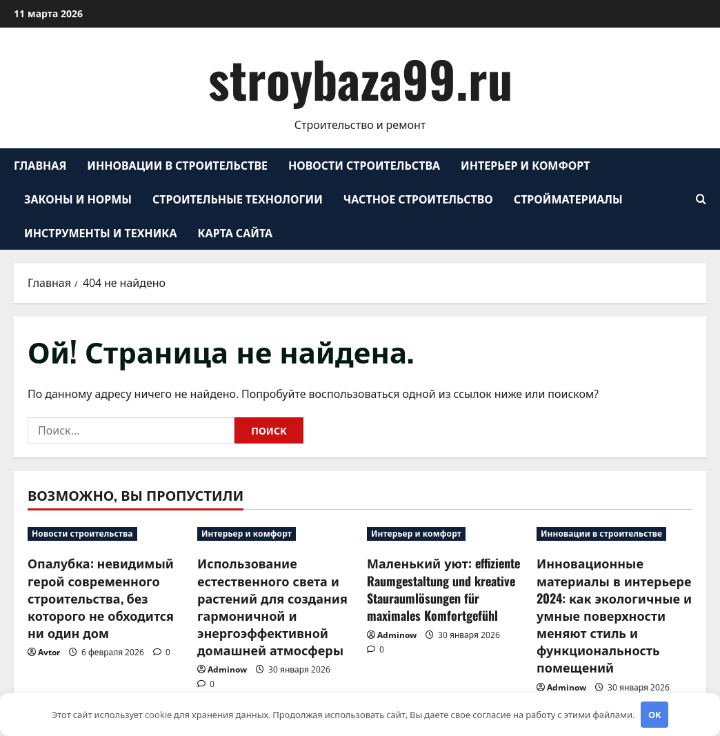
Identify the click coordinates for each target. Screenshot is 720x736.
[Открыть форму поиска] (701, 199)
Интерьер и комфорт (525, 165)
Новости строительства (364, 165)
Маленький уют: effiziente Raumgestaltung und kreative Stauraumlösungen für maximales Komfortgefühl (443, 589)
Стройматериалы (568, 198)
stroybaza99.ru (360, 78)
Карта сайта (235, 232)
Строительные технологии (237, 198)
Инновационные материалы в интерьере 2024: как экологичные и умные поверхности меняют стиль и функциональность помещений (614, 615)
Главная (40, 165)
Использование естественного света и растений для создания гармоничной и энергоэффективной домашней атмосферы (272, 606)
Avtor (49, 652)
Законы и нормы (78, 198)
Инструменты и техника (100, 232)
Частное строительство (418, 198)
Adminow (227, 669)
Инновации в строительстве (177, 165)
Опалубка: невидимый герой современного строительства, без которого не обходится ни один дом (101, 597)
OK (654, 714)
